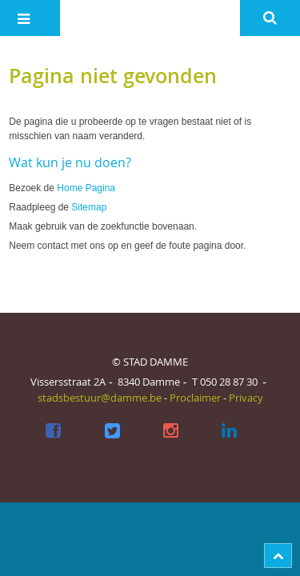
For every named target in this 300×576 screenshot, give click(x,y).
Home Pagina (86, 188)
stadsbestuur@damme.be (100, 397)
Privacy (246, 397)
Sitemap (88, 207)
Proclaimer (195, 397)
